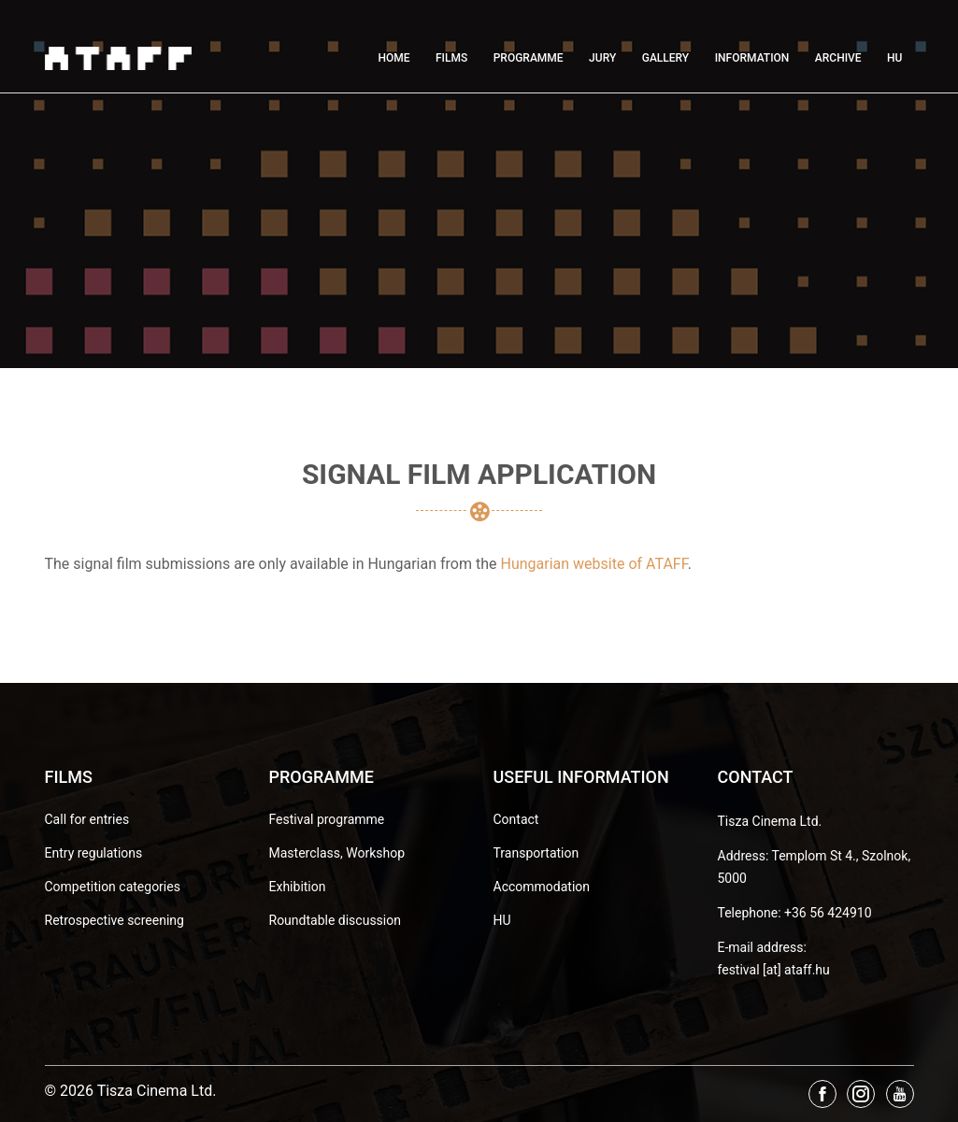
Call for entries (87, 819)
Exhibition (297, 886)
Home (393, 57)
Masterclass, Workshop (337, 852)
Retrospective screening (114, 920)
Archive (838, 57)
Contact (516, 819)
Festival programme (327, 819)
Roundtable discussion (335, 920)
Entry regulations (94, 852)
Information (752, 57)
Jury (602, 57)
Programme (528, 57)
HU (894, 57)
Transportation (536, 852)
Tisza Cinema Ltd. (770, 821)
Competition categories (112, 886)
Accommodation (542, 886)
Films (451, 57)
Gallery (665, 57)
